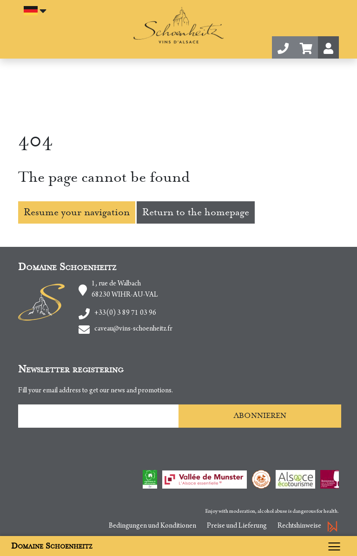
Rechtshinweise (299, 526)
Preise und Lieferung (237, 526)
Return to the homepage (195, 212)
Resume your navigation (77, 212)
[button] (306, 47)
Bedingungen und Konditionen (152, 526)
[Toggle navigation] (336, 546)
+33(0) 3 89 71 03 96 (125, 313)
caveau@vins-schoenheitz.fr (133, 329)
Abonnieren (260, 415)
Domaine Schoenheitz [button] (52, 546)
